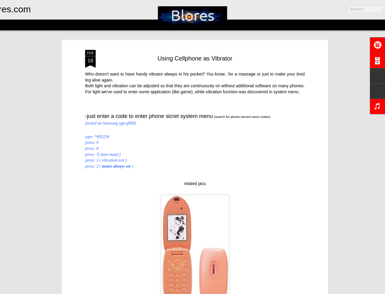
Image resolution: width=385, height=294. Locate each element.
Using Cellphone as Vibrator (195, 58)
